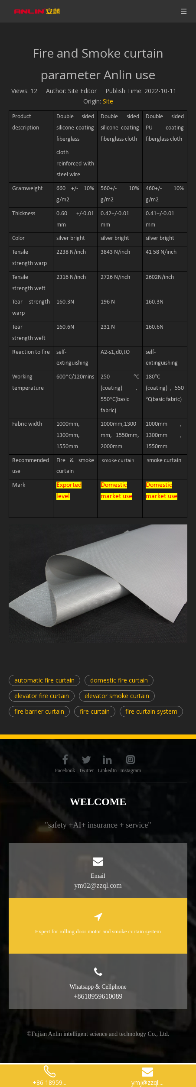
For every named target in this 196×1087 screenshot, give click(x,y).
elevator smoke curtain (117, 696)
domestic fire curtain (119, 680)
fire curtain (95, 711)
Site (108, 101)
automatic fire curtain (44, 680)
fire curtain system (151, 711)
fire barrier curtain (39, 711)
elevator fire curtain (41, 696)
